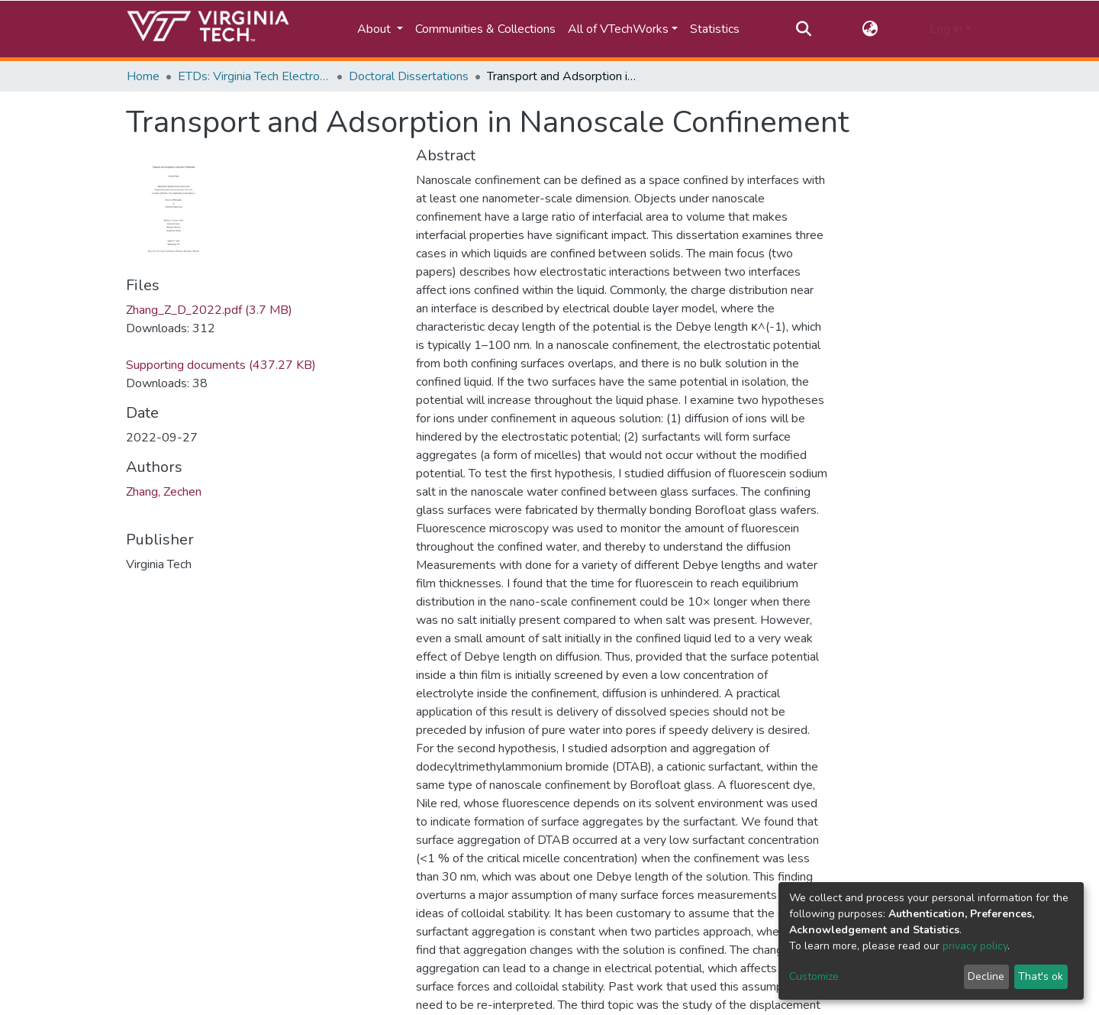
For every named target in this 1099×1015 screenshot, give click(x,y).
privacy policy (975, 946)
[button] (870, 29)
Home (143, 76)
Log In (946, 29)
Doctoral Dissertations (409, 76)
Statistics (715, 29)
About (375, 29)
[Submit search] (803, 29)
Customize (814, 976)
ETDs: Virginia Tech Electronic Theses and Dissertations (254, 76)
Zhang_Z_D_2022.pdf (209, 310)
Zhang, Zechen (163, 491)
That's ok (1040, 976)
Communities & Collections (485, 29)
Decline (986, 976)
